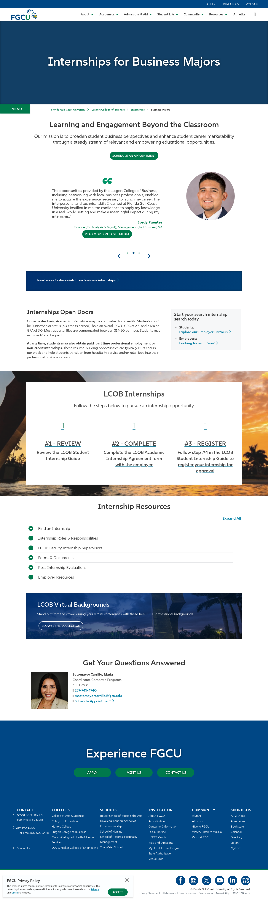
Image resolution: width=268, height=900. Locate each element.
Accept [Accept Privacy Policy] (117, 892)
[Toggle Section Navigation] (15, 109)
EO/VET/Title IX (241, 893)
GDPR (15, 893)
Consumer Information (163, 826)
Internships (138, 110)
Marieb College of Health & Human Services (73, 840)
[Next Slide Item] (139, 253)
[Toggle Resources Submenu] (218, 14)
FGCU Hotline (157, 832)
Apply (210, 4)
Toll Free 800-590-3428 (33, 833)
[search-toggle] (255, 14)
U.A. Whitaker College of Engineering (75, 848)
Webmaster (206, 893)
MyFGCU (251, 4)
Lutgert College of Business (108, 110)
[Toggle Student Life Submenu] (167, 14)
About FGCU (157, 816)
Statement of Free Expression (179, 893)
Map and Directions (161, 843)
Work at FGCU (201, 837)
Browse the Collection (61, 626)
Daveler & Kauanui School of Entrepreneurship (118, 824)
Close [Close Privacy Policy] (127, 880)
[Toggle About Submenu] (87, 14)
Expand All (231, 519)
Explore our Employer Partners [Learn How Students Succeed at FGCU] (203, 332)
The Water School (111, 847)
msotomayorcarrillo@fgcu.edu (98, 696)
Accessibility (222, 893)
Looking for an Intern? (197, 343)
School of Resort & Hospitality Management (118, 840)
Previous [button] (118, 256)
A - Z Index (238, 816)
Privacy (95, 889)
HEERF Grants (158, 837)
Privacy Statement (149, 893)
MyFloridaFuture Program (165, 848)
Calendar (236, 832)
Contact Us (175, 773)
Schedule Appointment (93, 701)
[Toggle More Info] (31, 529)
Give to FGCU (200, 826)
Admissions (238, 821)
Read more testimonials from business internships (76, 280)
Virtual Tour (156, 859)
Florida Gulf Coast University (68, 110)
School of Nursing (111, 832)
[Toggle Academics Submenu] (109, 14)
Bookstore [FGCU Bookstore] (237, 826)
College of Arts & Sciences (68, 816)
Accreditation (157, 821)
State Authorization (161, 853)
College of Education (65, 821)
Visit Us (134, 773)
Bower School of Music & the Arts (121, 816)
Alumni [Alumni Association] (196, 816)
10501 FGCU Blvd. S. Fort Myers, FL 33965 (30, 817)
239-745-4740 (86, 690)
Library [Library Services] (235, 843)
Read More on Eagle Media (107, 234)
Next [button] (149, 256)
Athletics (239, 14)
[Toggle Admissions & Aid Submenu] (138, 14)
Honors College (61, 826)
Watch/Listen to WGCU (207, 832)
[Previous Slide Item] (128, 253)
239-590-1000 (25, 828)
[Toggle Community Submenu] (194, 14)
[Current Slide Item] (134, 253)
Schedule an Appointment (134, 156)
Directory (231, 4)
